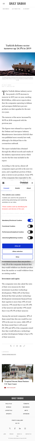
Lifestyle (8, 410)
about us (19, 433)
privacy (12, 433)
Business (6, 8)
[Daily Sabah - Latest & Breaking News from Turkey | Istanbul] (17, 3)
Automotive (16, 8)
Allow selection (17, 251)
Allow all (17, 246)
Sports (8, 414)
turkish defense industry (9, 354)
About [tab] (29, 188)
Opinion (26, 414)
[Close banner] (32, 183)
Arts (26, 410)
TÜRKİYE (26, 403)
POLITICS (9, 403)
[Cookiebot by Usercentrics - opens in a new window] (21, 183)
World (8, 407)
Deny (17, 257)
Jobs (5, 433)
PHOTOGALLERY (11, 387)
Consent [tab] (6, 188)
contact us (28, 433)
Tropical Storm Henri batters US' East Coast (16, 382)
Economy (26, 8)
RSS (17, 436)
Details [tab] (17, 188)
